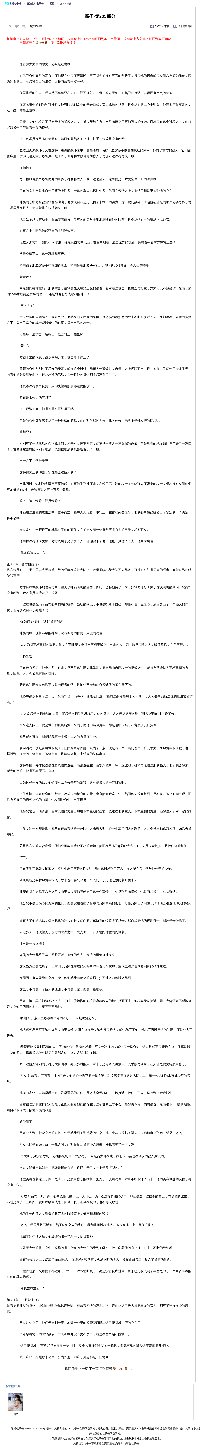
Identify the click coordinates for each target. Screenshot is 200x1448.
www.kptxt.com (35, 1428)
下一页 (94, 1368)
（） (118, 1368)
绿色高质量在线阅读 (110, 1443)
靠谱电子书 (15, 3)
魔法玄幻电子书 (35, 3)
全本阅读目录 (185, 26)
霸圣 (52, 3)
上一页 (83, 1368)
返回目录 (71, 1368)
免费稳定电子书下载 (85, 1443)
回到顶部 (105, 1368)
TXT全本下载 (162, 26)
